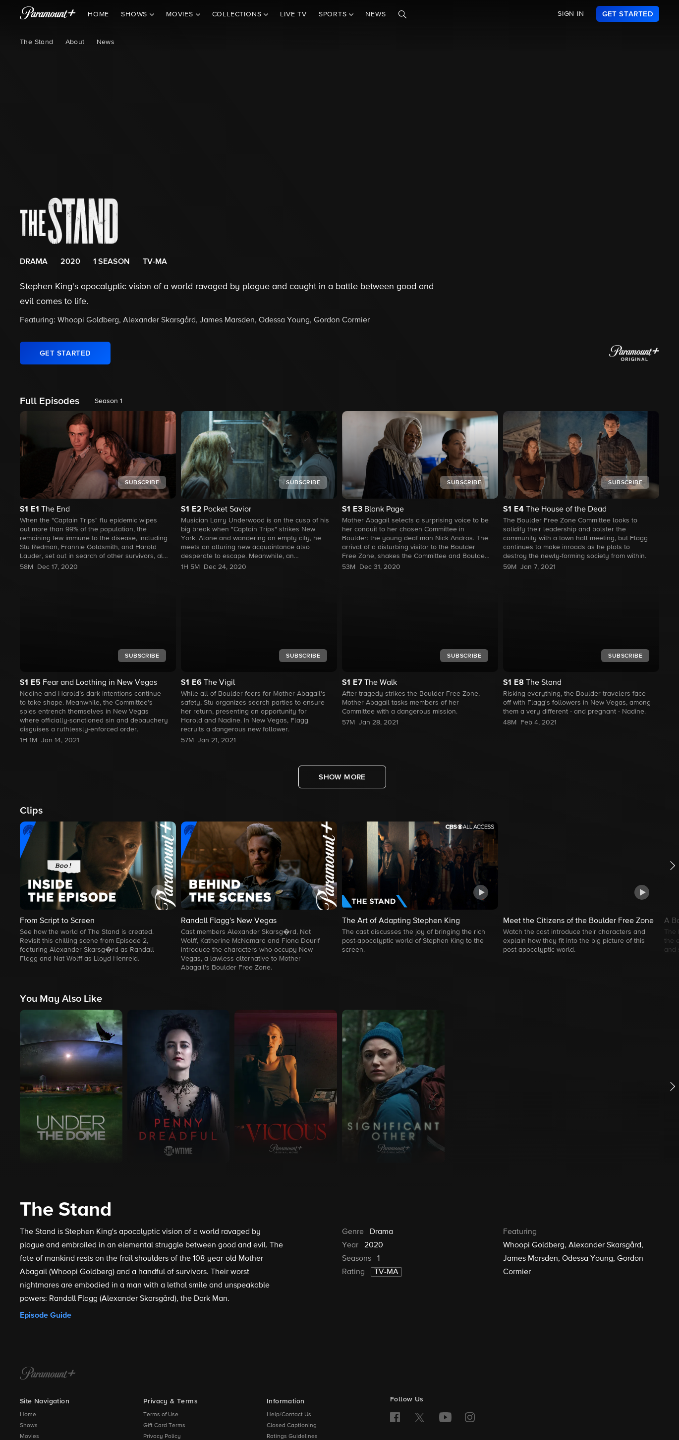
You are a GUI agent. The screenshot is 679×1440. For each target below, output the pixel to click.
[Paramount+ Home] (48, 1374)
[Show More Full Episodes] (342, 777)
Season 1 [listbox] (108, 401)
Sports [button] (334, 14)
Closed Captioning (292, 1426)
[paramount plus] (48, 13)
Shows (29, 1426)
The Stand (37, 42)
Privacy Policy (162, 1437)
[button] (98, 893)
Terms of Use (160, 1415)
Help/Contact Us (289, 1415)
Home (98, 14)
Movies (29, 1437)
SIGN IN (571, 13)
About (75, 42)
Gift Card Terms (164, 1426)
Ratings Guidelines (292, 1437)
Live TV (293, 14)
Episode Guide (45, 1315)
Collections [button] (238, 14)
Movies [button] (181, 14)
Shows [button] (135, 14)
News (375, 14)
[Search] (402, 14)
